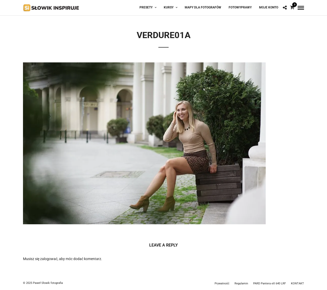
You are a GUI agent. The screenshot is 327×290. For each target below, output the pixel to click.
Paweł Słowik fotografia (48, 283)
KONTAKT (297, 283)
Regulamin (241, 283)
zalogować (48, 259)
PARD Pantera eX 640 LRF (269, 283)
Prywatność (222, 283)
